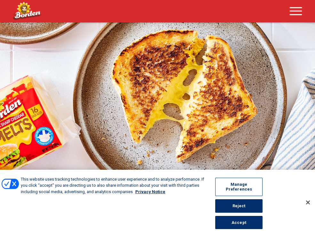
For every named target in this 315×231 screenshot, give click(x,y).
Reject (239, 211)
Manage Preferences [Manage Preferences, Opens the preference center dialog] (239, 192)
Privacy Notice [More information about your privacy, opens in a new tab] (150, 197)
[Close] (308, 208)
